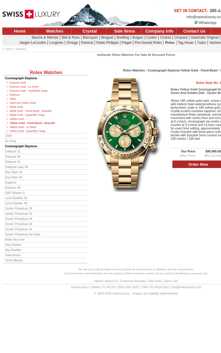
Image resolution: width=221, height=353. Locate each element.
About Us (111, 281)
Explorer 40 (13, 187)
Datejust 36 (12, 156)
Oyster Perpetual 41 (18, 229)
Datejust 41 (12, 161)
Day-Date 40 (13, 177)
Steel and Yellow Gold (22, 102)
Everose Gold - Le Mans (24, 86)
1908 (8, 135)
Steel (12, 98)
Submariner (13, 255)
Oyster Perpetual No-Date (22, 234)
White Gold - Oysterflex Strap (27, 115)
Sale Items (124, 31)
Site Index (155, 281)
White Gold (16, 106)
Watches (54, 31)
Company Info (159, 31)
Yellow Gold (16, 119)
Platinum (14, 94)
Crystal (90, 31)
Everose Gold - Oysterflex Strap (28, 90)
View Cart (171, 281)
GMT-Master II (14, 193)
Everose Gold (17, 82)
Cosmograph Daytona (21, 78)
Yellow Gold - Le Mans (22, 127)
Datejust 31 (12, 151)
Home (20, 31)
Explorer (10, 182)
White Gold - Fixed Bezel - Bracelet (30, 111)
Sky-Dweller (13, 250)
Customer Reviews (133, 281)
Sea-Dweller (13, 244)
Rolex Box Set (14, 239)
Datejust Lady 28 (16, 167)
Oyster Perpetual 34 (18, 218)
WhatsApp (205, 22)
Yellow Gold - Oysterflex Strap (27, 131)
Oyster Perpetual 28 (18, 208)
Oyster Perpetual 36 (18, 224)
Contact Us (194, 31)
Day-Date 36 (13, 172)
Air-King (10, 141)
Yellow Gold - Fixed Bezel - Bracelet (32, 123)
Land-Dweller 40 (16, 203)
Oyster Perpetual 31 (18, 213)
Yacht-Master (14, 260)
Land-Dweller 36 (16, 198)
